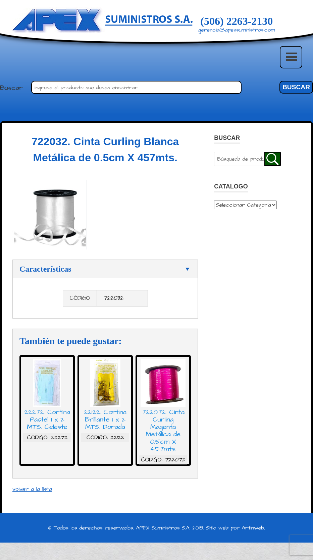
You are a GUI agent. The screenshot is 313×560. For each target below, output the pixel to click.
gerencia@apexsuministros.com (236, 30)
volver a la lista (32, 492)
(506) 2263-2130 (236, 21)
